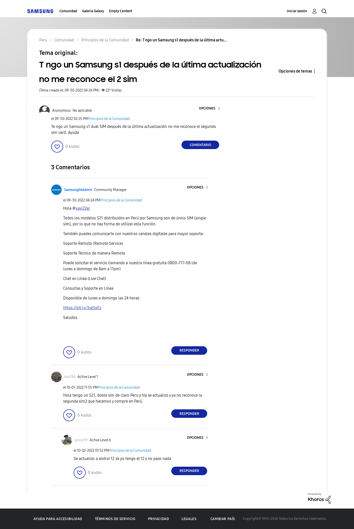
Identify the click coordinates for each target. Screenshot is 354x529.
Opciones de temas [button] (295, 71)
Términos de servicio (115, 519)
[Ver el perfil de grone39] (81, 440)
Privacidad (158, 519)
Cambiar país (222, 519)
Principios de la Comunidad (109, 119)
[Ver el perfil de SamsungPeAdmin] (78, 190)
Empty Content (120, 11)
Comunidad (68, 11)
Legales (188, 519)
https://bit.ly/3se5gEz (82, 307)
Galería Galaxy (93, 11)
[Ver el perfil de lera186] (69, 377)
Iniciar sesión (297, 11)
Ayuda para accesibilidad (57, 519)
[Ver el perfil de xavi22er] (83, 208)
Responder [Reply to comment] (189, 350)
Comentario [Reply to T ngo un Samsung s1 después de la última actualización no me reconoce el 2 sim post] (200, 145)
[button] (210, 108)
